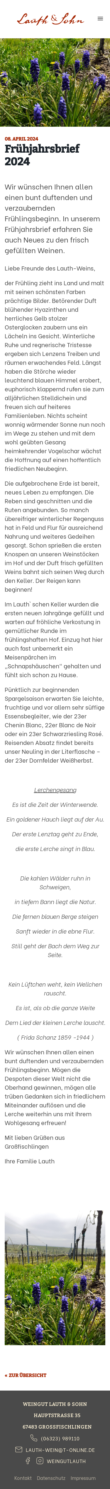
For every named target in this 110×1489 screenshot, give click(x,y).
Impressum (83, 1477)
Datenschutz (51, 1477)
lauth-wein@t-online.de (60, 1449)
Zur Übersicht (27, 1375)
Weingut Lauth (50, 19)
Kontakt (23, 1477)
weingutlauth (66, 1460)
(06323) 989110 (60, 1438)
